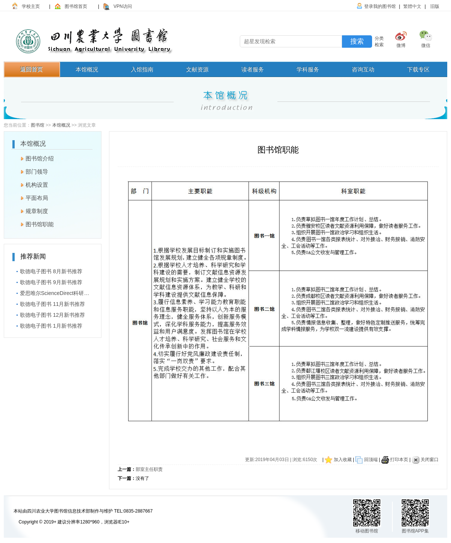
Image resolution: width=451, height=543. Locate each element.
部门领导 (30, 170)
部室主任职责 (149, 469)
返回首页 (31, 69)
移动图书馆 (367, 531)
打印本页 (399, 459)
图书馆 (37, 125)
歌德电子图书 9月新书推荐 (47, 281)
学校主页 (31, 6)
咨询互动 (363, 69)
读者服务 (252, 69)
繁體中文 (412, 6)
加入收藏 (343, 459)
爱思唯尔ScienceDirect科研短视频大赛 (52, 292)
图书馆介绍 (33, 157)
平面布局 (30, 197)
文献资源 (197, 69)
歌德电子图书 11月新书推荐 (48, 303)
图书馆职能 (33, 223)
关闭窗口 (430, 459)
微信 (425, 45)
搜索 (357, 41)
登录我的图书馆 (380, 6)
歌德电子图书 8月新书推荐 (47, 270)
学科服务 (308, 69)
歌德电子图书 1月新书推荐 (47, 325)
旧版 (434, 6)
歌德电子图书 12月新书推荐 (48, 314)
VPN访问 (123, 6)
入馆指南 (142, 69)
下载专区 (418, 69)
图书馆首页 (76, 6)
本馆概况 (87, 69)
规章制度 (30, 210)
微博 (401, 45)
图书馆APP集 (415, 531)
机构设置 (30, 184)
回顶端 (370, 459)
